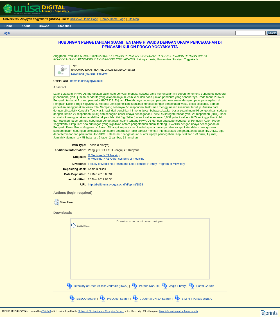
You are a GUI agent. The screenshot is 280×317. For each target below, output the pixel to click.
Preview (102, 74)
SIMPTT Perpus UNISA (197, 298)
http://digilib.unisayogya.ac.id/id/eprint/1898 (115, 184)
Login (6, 33)
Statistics (64, 26)
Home (9, 26)
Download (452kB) (83, 74)
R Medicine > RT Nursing (104, 155)
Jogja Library (177, 286)
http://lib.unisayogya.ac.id (86, 81)
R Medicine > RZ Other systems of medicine (116, 158)
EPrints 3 (46, 311)
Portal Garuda (205, 286)
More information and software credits (178, 311)
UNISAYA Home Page (84, 19)
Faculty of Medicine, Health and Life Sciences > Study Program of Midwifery (136, 163)
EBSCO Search (87, 298)
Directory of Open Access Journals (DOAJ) (101, 286)
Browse (44, 26)
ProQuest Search (118, 298)
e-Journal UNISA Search (155, 298)
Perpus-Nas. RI (149, 286)
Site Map (133, 19)
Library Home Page (112, 19)
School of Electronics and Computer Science (101, 311)
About (26, 26)
